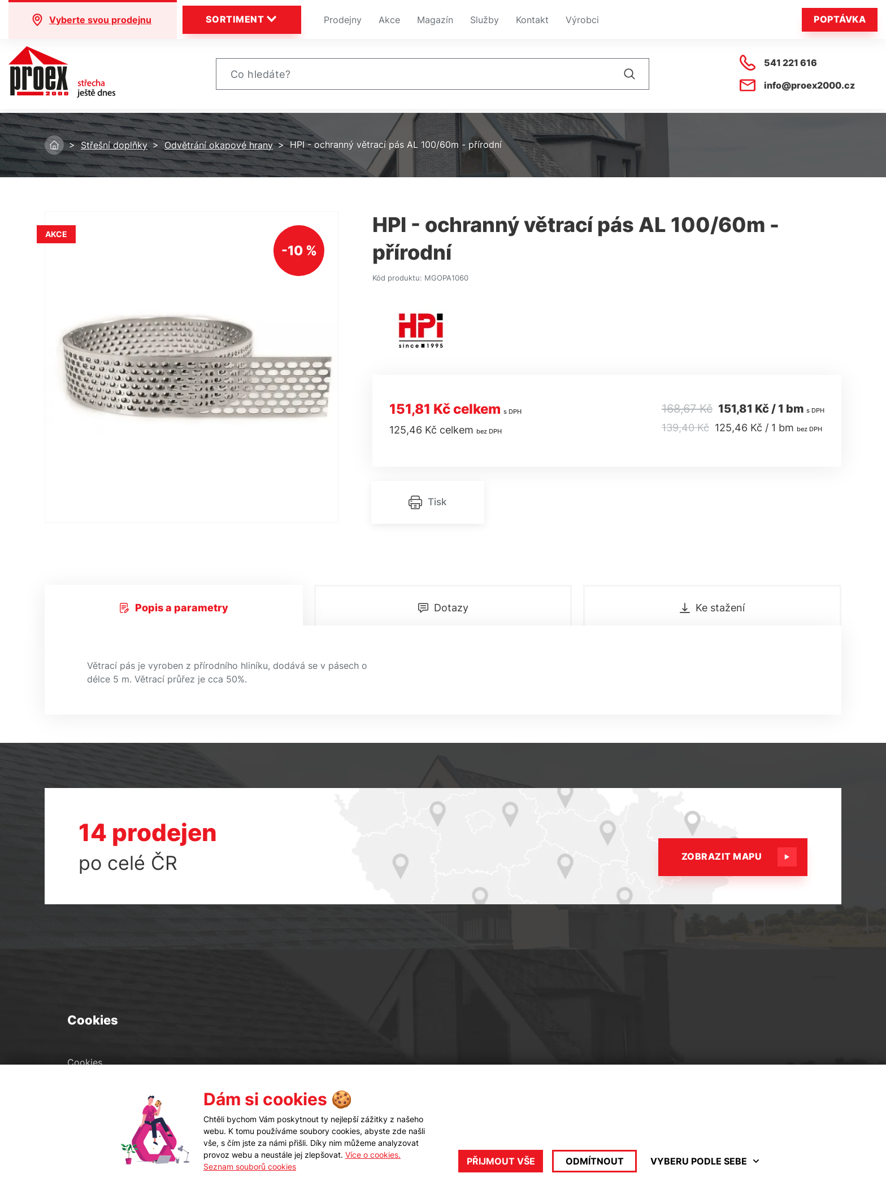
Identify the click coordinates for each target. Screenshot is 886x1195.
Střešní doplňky (114, 145)
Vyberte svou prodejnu (91, 20)
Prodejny (343, 19)
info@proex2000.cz (797, 87)
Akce (389, 19)
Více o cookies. (373, 1154)
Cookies (84, 1063)
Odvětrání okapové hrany (218, 145)
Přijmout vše (501, 1161)
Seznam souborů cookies (249, 1166)
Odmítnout (595, 1161)
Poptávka (840, 19)
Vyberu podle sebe (705, 1161)
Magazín (435, 19)
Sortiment (242, 19)
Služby (484, 19)
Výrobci (582, 19)
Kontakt (532, 19)
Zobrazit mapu (735, 857)
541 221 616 (778, 65)
